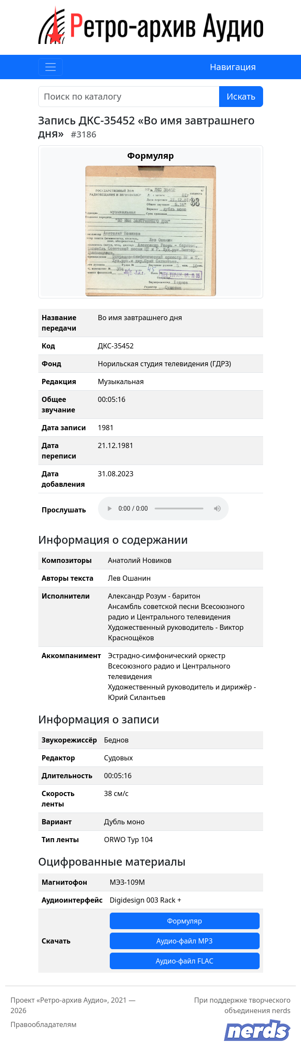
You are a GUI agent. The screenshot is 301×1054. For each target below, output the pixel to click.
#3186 (84, 134)
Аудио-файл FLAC (184, 961)
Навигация (233, 67)
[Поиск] (129, 96)
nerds (281, 1010)
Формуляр (184, 921)
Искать (241, 96)
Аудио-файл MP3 (184, 941)
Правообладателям (43, 1024)
